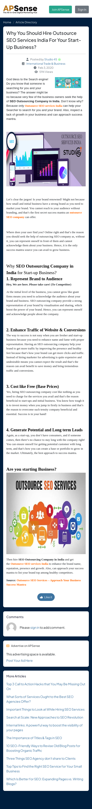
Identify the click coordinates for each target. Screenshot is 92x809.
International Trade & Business (45, 63)
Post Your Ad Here (19, 660)
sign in (34, 627)
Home (7, 22)
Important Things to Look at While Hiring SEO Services (45, 709)
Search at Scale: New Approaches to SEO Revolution (44, 717)
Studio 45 (50, 59)
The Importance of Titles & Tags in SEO (34, 738)
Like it (46, 597)
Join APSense (60, 9)
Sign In (82, 9)
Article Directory (26, 22)
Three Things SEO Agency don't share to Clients (40, 758)
